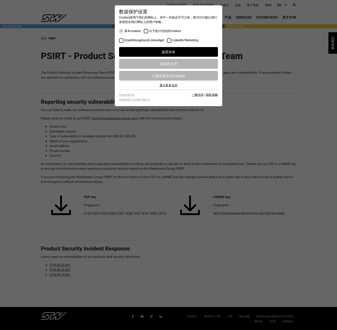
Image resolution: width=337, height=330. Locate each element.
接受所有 (168, 51)
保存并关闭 (168, 63)
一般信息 (198, 94)
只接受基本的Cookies (168, 75)
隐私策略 (212, 94)
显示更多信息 (168, 85)
